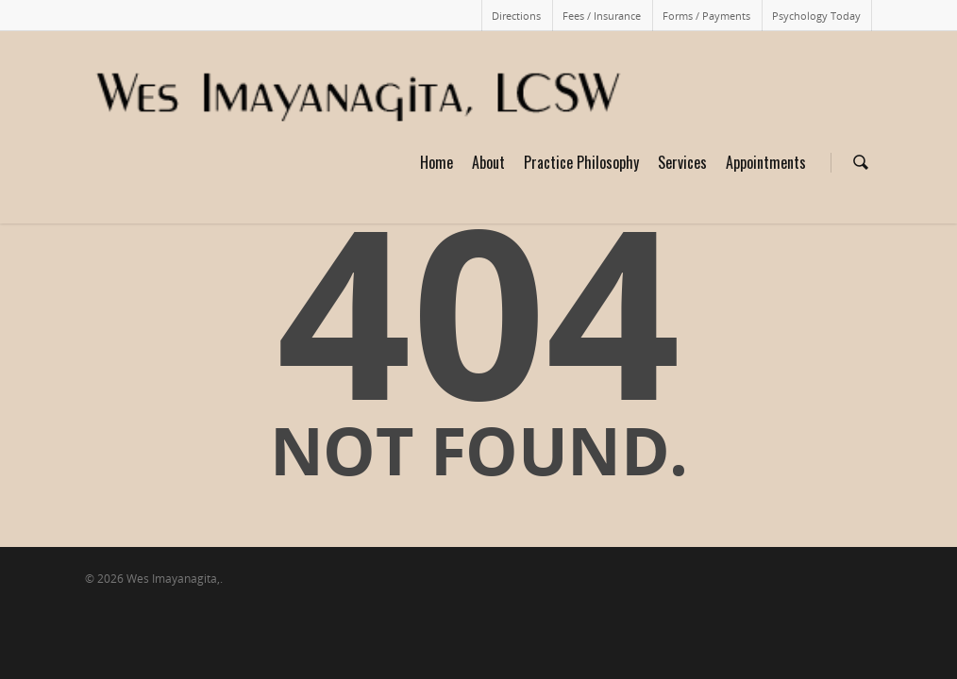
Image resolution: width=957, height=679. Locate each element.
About (488, 162)
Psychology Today (816, 15)
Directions (516, 15)
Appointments (766, 162)
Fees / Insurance (601, 15)
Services (682, 162)
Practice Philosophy (581, 162)
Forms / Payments (706, 15)
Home (436, 162)
